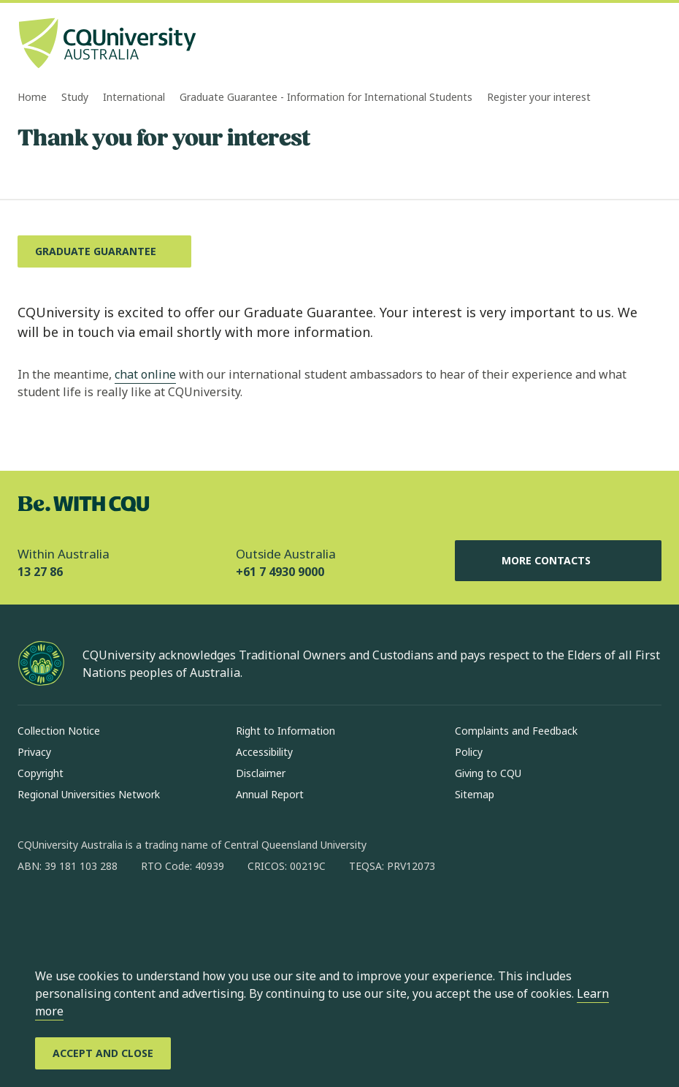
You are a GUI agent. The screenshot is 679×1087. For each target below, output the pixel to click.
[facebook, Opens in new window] (34, 913)
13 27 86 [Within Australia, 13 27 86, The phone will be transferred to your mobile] (40, 572)
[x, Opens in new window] (147, 913)
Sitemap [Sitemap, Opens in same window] (474, 794)
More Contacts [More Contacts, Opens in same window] (558, 560)
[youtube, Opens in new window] (185, 913)
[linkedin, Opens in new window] (109, 913)
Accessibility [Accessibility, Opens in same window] (264, 752)
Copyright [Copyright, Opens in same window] (41, 773)
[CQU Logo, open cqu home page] (107, 44)
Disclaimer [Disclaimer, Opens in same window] (260, 773)
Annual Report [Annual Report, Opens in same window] (270, 794)
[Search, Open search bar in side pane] (622, 44)
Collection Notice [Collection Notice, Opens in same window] (59, 731)
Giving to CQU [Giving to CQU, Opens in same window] (488, 773)
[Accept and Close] (103, 1053)
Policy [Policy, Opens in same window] (469, 752)
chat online (145, 374)
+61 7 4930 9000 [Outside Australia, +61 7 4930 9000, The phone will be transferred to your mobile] (280, 572)
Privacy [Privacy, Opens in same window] (34, 752)
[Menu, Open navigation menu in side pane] (648, 44)
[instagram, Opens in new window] (71, 913)
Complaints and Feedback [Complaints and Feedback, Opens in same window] (516, 731)
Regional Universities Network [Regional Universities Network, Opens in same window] (89, 794)
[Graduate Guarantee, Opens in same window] (104, 251)
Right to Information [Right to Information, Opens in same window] (285, 731)
